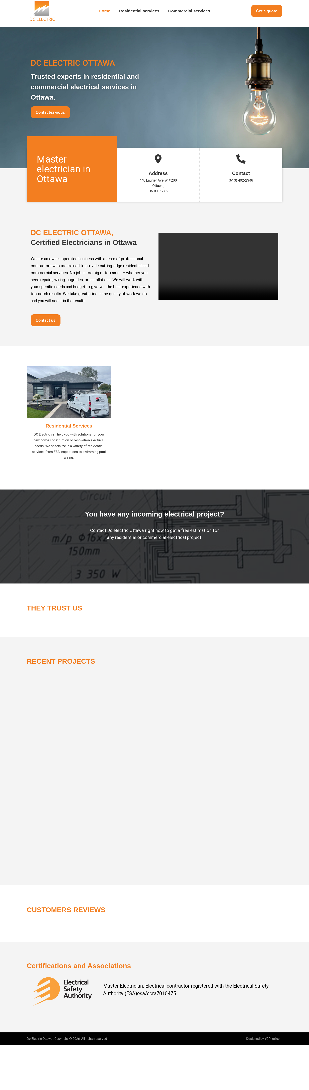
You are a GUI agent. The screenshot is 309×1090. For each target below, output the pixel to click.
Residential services (139, 11)
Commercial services (189, 11)
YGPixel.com (273, 1083)
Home (104, 11)
